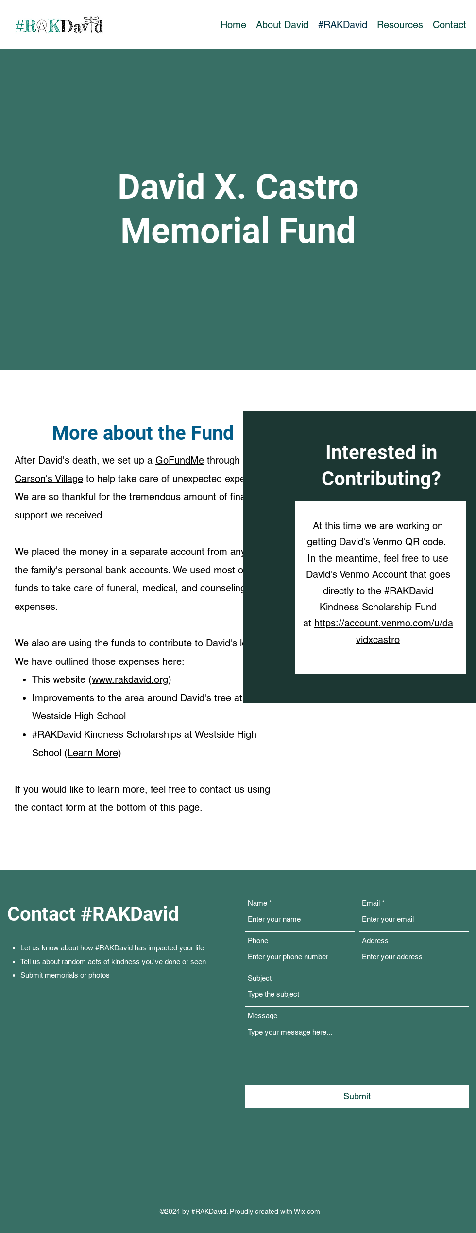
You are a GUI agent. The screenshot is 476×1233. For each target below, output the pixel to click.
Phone (258, 940)
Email (371, 903)
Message (262, 1015)
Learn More (93, 753)
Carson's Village (49, 478)
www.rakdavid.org (130, 679)
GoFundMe (179, 460)
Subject (260, 978)
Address (375, 940)
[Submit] (357, 1096)
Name (257, 903)
